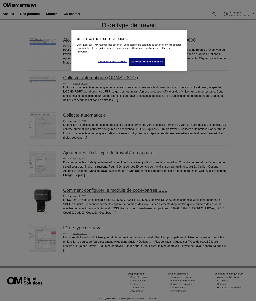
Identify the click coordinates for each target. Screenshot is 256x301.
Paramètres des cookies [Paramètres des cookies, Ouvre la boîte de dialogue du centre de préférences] (112, 61)
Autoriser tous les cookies (147, 61)
